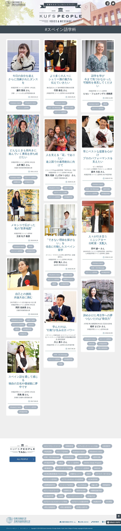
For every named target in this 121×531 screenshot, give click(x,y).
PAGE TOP (118, 516)
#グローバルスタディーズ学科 (55, 502)
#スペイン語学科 (23, 107)
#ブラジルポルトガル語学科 (72, 479)
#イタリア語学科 (66, 485)
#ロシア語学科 (62, 452)
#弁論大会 (23, 334)
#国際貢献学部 (96, 491)
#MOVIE (31, 325)
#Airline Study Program (92, 463)
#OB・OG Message (54, 107)
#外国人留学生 (81, 507)
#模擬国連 (69, 446)
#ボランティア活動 (60, 192)
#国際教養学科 (49, 485)
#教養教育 (48, 468)
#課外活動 (106, 189)
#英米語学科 (69, 457)
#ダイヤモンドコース (52, 446)
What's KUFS (115, 522)
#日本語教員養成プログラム (54, 474)
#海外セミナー (68, 279)
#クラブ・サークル (103, 474)
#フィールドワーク (51, 491)
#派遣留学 (106, 446)
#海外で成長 (69, 107)
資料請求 (95, 522)
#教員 (105, 104)
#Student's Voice (30, 103)
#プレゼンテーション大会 (88, 446)
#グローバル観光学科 (80, 502)
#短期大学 (97, 502)
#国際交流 (17, 182)
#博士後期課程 (102, 348)
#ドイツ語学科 (73, 463)
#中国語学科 (48, 463)
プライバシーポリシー (12, 528)
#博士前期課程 (49, 507)
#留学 (54, 284)
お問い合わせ (83, 522)
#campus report (16, 103)
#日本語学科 (93, 479)
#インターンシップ (75, 496)
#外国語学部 (29, 182)
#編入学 (94, 485)
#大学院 (90, 348)
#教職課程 (106, 485)
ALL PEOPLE (22, 459)
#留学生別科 (81, 491)
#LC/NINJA (82, 485)
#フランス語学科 (50, 479)
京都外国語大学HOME (67, 522)
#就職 (60, 364)
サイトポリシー (24, 528)
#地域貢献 (48, 452)
